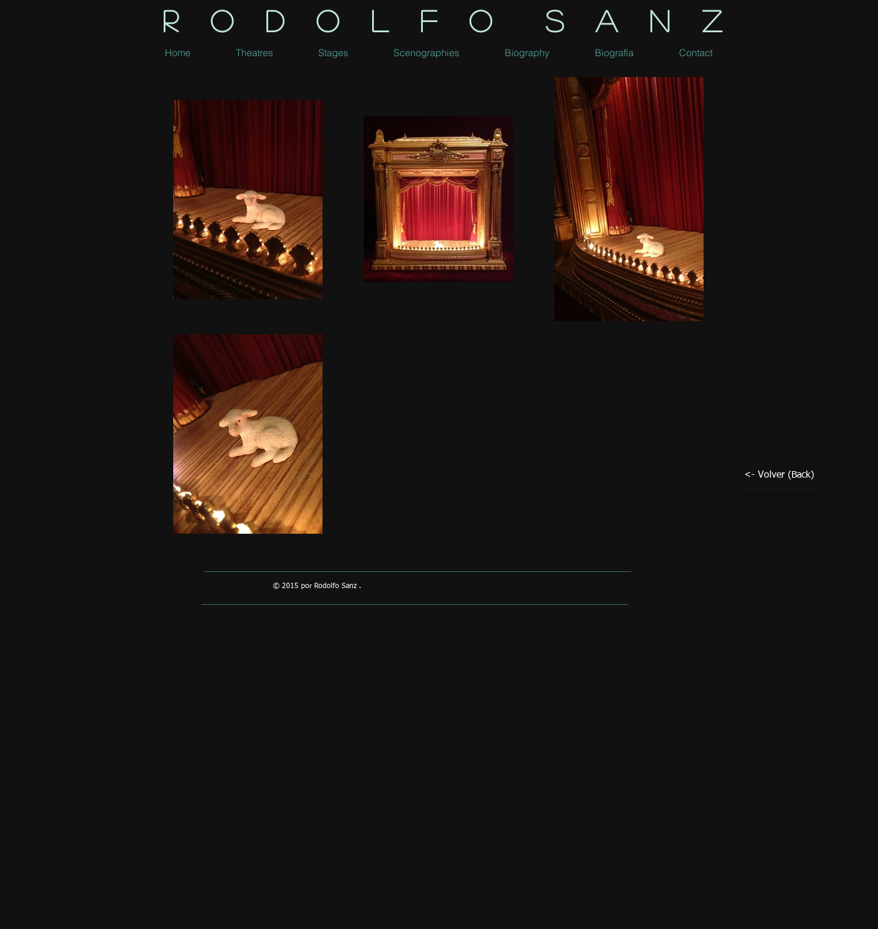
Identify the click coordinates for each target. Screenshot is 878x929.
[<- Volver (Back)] (779, 475)
